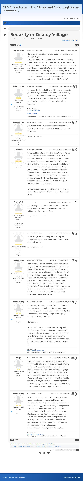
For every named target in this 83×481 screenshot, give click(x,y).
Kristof (39, 446)
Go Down (12, 45)
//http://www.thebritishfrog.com (35, 350)
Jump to (53, 450)
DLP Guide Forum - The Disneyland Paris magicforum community (41, 9)
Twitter (29, 113)
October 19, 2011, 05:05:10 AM (34, 149)
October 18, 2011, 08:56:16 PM (34, 86)
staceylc (18, 358)
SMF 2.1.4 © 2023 (7, 477)
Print (76, 45)
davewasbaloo (18, 122)
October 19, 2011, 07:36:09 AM (34, 233)
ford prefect (18, 202)
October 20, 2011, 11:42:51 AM (34, 393)
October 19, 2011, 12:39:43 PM (34, 301)
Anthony (43, 446)
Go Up (11, 439)
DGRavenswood (18, 86)
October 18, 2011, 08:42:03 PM (34, 50)
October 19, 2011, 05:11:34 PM (34, 357)
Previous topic (66, 40)
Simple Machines (15, 477)
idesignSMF (22, 477)
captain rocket (18, 50)
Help (65, 477)
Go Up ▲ (78, 477)
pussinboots (18, 149)
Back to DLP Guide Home (71, 18)
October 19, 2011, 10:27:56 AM (34, 260)
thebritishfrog (18, 302)
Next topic (75, 40)
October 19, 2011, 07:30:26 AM (34, 202)
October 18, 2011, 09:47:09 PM (34, 122)
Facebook (34, 113)
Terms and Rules (71, 477)
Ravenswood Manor (35, 110)
